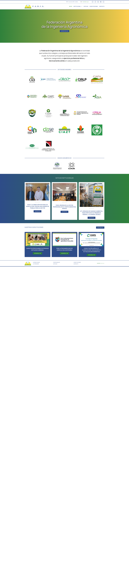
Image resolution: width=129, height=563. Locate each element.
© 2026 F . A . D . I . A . (100, 263)
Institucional (77, 6)
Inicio (70, 6)
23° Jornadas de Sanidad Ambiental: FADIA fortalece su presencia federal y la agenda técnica (91, 212)
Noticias (86, 6)
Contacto (101, 6)
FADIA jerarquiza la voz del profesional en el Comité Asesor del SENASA (64, 207)
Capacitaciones (93, 6)
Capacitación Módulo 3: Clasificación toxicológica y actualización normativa (91, 250)
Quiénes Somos (36, 262)
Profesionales (56, 262)
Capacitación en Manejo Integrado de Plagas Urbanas (37, 249)
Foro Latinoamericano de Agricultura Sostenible (64, 249)
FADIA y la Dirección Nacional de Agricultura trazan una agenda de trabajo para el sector (37, 206)
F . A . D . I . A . (38, 6)
